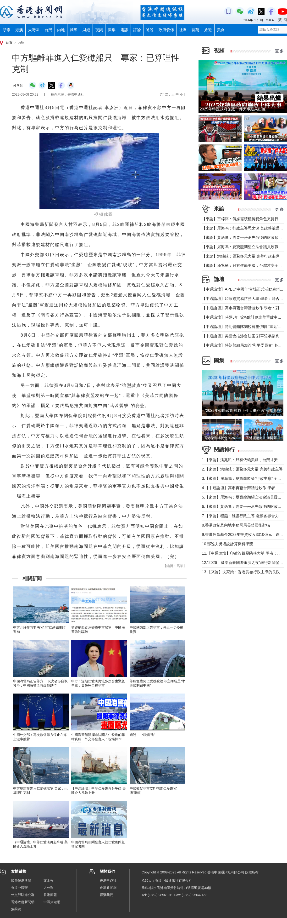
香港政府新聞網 (22, 902)
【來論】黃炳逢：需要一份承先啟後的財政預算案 (244, 237)
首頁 (9, 43)
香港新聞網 (108, 887)
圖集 (112, 30)
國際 (73, 30)
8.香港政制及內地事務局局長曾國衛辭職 (236, 525)
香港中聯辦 (19, 887)
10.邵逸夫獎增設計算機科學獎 (227, 544)
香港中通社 (108, 880)
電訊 (124, 30)
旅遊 (208, 30)
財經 (86, 30)
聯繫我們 (106, 895)
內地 (61, 30)
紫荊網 (16, 909)
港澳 (19, 30)
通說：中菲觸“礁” (142, 735)
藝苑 (195, 30)
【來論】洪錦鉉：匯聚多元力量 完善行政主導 (240, 256)
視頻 (99, 30)
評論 (137, 30)
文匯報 (49, 880)
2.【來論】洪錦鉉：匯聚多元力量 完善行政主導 (242, 469)
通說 (150, 30)
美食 (221, 30)
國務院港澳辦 (21, 880)
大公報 (49, 887)
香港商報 (50, 895)
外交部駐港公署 (22, 895)
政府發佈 (166, 30)
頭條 (6, 30)
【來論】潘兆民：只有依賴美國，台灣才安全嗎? (243, 266)
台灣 (48, 30)
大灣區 (33, 30)
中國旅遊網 (52, 902)
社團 (183, 30)
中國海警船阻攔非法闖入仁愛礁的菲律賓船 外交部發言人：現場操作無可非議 (98, 739)
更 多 (279, 51)
